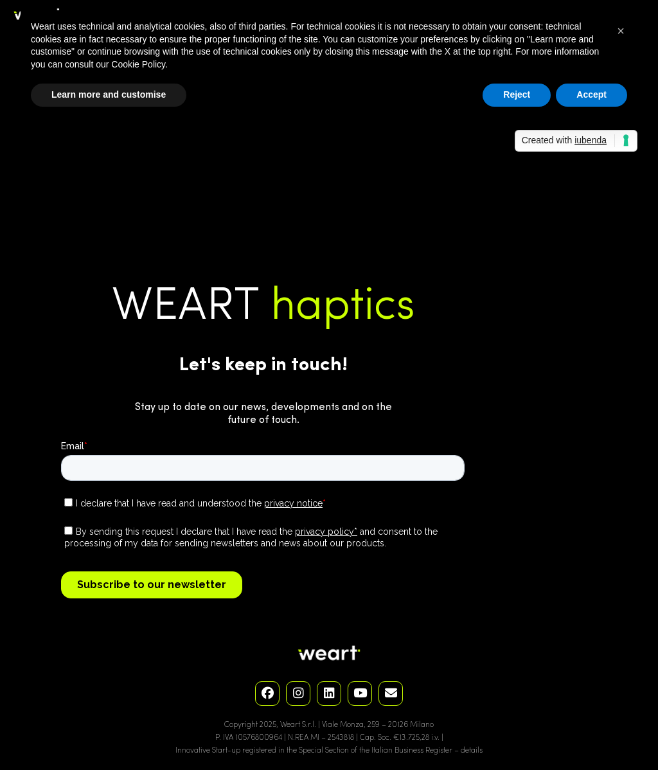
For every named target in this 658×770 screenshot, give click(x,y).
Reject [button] (516, 94)
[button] (620, 31)
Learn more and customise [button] (108, 94)
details (472, 751)
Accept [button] (591, 94)
